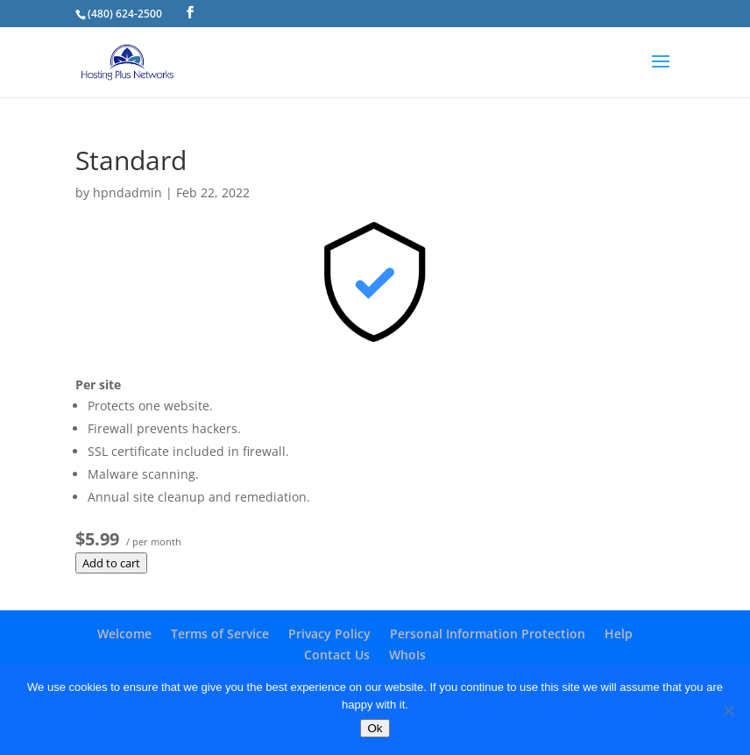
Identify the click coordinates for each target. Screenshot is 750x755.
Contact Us (337, 654)
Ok (374, 728)
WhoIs (407, 654)
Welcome (124, 633)
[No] (728, 710)
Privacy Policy (329, 633)
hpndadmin (127, 192)
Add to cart (111, 563)
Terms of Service (220, 633)
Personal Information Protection (487, 633)
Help (619, 633)
